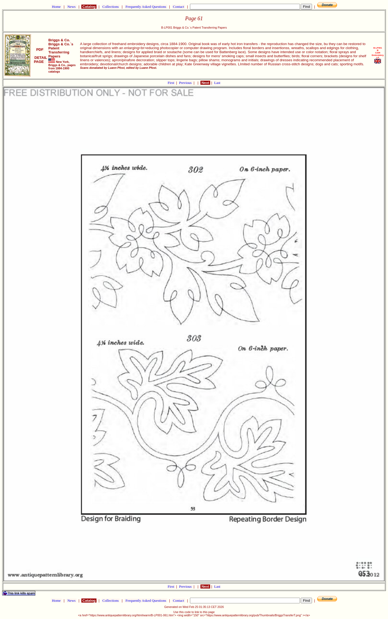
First (171, 83)
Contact (178, 7)
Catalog (88, 7)
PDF (39, 49)
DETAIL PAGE (39, 60)
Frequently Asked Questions (145, 7)
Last (217, 83)
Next (205, 83)
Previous (186, 83)
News (72, 7)
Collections (111, 7)
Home (56, 7)
